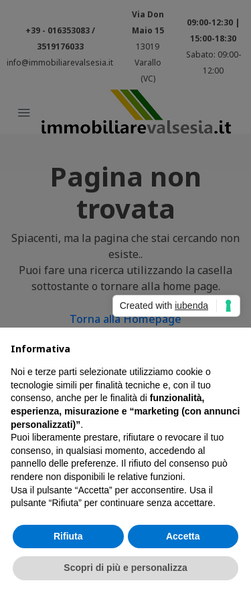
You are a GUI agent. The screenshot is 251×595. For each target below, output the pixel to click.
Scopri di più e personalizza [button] (125, 567)
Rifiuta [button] (68, 536)
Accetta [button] (183, 536)
